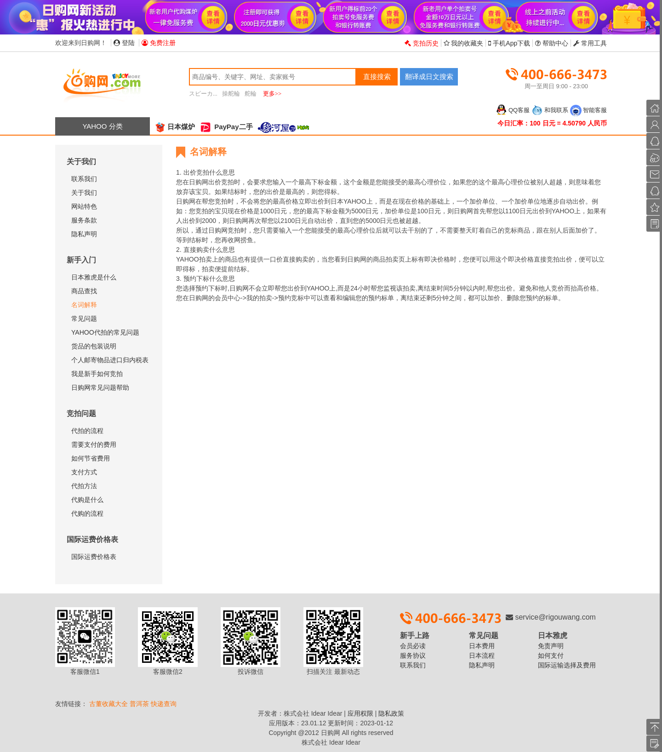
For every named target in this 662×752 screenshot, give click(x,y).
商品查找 (84, 291)
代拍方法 (84, 486)
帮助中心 (551, 43)
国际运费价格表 (93, 556)
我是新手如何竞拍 (97, 373)
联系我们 (84, 178)
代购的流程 (87, 513)
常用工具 (590, 43)
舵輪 (251, 93)
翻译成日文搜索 (429, 76)
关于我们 (84, 192)
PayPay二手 (226, 127)
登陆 (124, 42)
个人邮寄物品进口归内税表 (109, 360)
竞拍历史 (422, 43)
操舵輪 (231, 93)
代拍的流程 (87, 430)
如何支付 (551, 655)
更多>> (272, 93)
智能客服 (588, 110)
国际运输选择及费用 (567, 665)
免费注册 (159, 42)
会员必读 (413, 645)
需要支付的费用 (93, 444)
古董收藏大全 (108, 703)
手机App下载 (509, 43)
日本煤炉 (174, 127)
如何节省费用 (90, 458)
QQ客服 (513, 110)
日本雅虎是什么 (93, 277)
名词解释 (84, 304)
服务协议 (413, 655)
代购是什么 (87, 499)
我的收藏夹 (464, 43)
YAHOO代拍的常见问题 (105, 332)
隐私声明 (84, 234)
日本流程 (482, 655)
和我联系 (549, 110)
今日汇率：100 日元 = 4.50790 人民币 (552, 123)
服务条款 (84, 220)
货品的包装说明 (93, 346)
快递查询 (164, 703)
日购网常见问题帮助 (100, 387)
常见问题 (84, 318)
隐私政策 (391, 713)
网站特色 (84, 206)
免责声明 (551, 645)
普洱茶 (139, 703)
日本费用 (482, 645)
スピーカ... (203, 93)
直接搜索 (377, 76)
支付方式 (84, 472)
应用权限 (360, 713)
